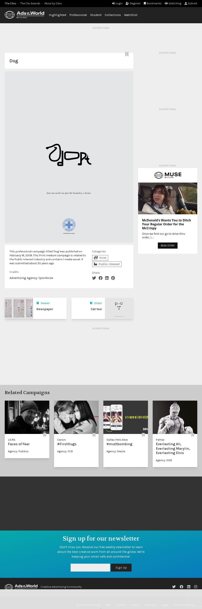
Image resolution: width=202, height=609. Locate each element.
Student (96, 15)
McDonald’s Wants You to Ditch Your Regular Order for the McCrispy (166, 224)
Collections (113, 15)
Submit (190, 3)
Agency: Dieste (116, 451)
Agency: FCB (65, 451)
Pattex (160, 439)
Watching (173, 3)
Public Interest (107, 264)
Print (100, 258)
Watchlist (130, 15)
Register (133, 3)
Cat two (96, 309)
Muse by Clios (53, 3)
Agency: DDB (164, 460)
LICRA (11, 439)
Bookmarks (153, 3)
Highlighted (57, 15)
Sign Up (121, 567)
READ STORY (168, 245)
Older (96, 303)
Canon (61, 439)
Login (117, 3)
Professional (78, 15)
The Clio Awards (30, 3)
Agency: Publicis (18, 451)
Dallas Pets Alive (117, 439)
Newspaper (44, 309)
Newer (43, 303)
